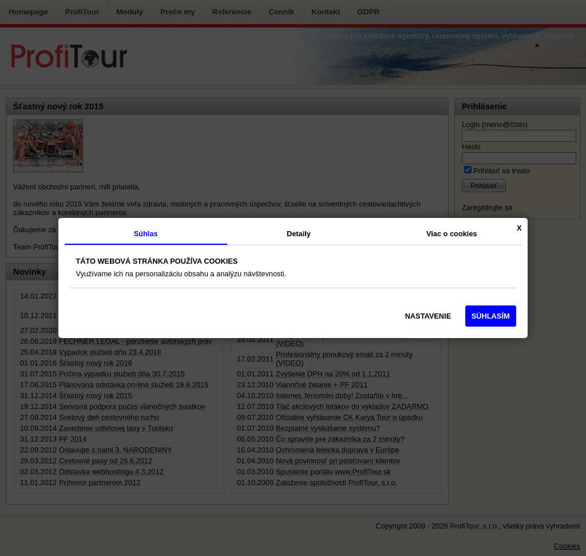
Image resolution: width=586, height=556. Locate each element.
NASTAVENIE (428, 316)
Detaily (299, 233)
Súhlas (146, 233)
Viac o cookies (451, 233)
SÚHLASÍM (491, 316)
